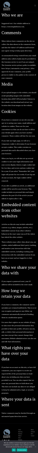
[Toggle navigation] (35, 6)
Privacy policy (22, 450)
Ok (14, 450)
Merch (32, 429)
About (19, 429)
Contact (32, 435)
